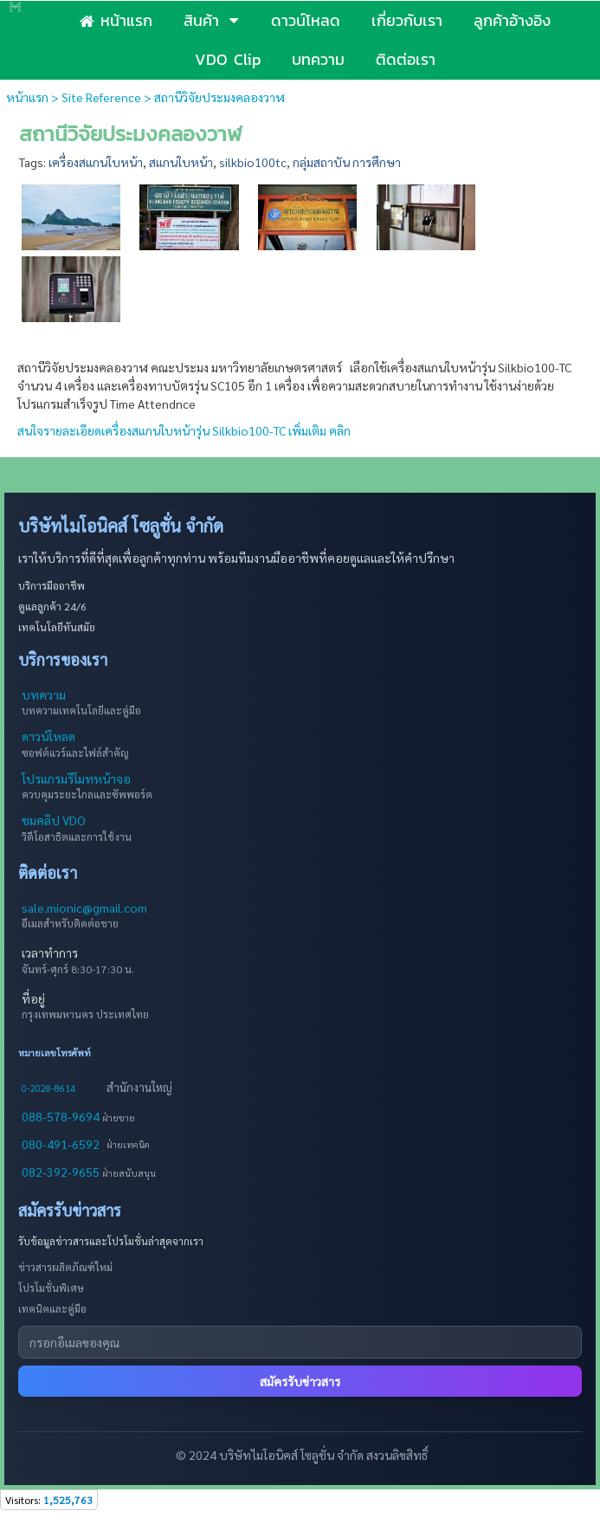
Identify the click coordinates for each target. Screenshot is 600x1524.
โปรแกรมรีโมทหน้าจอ (76, 778)
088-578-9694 (62, 1116)
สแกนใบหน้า (181, 162)
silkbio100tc (253, 162)
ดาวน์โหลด (48, 736)
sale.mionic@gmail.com (84, 907)
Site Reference (101, 97)
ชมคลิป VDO (54, 820)
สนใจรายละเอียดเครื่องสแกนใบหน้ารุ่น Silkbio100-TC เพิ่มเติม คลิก (184, 430)
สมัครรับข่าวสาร (300, 1381)
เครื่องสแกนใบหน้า (95, 162)
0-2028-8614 (48, 1088)
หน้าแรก (27, 97)
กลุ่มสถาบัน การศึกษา (347, 162)
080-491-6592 (61, 1144)
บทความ (44, 694)
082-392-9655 (62, 1171)
